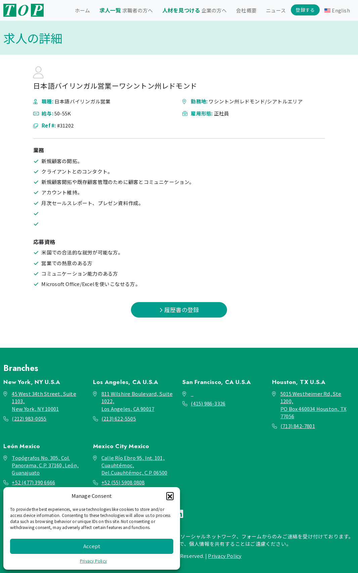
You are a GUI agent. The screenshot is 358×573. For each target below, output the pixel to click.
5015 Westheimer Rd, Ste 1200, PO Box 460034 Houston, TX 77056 (313, 405)
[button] (170, 495)
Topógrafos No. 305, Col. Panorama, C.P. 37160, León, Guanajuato (45, 465)
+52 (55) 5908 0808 (123, 482)
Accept (91, 546)
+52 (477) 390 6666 (33, 482)
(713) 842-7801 (297, 425)
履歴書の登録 (179, 309)
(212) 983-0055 (29, 418)
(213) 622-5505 (118, 418)
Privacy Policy (93, 561)
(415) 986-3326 (208, 403)
